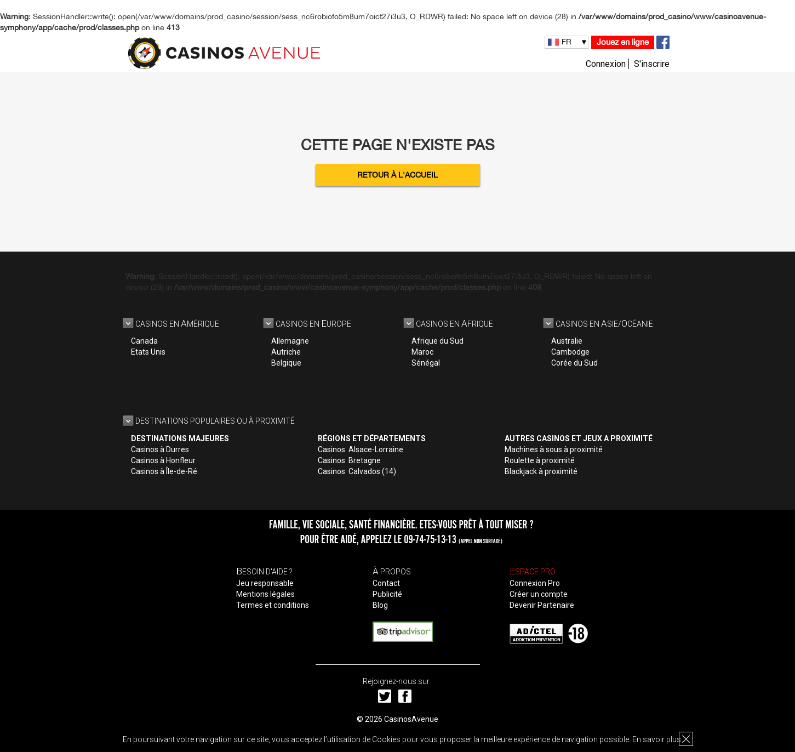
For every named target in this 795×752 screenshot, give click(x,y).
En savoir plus (656, 739)
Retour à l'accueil (397, 174)
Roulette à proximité (540, 460)
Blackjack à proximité (541, 471)
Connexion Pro (535, 583)
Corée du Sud (574, 362)
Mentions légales (265, 594)
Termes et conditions (272, 605)
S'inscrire (652, 64)
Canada (144, 341)
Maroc (422, 351)
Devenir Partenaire (542, 605)
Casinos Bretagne (349, 460)
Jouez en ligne (623, 42)
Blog (380, 605)
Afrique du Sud (437, 341)
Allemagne (290, 341)
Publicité (387, 594)
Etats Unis (148, 351)
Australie (566, 341)
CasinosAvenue (411, 719)
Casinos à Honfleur (163, 460)
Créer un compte (539, 594)
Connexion (606, 64)
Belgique (286, 362)
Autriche (286, 351)
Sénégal (425, 362)
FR (566, 41)
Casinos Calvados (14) (357, 471)
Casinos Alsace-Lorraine (360, 449)
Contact (386, 583)
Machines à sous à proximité (554, 449)
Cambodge (570, 351)
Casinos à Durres (160, 449)
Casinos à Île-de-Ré (164, 471)
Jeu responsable (265, 583)
